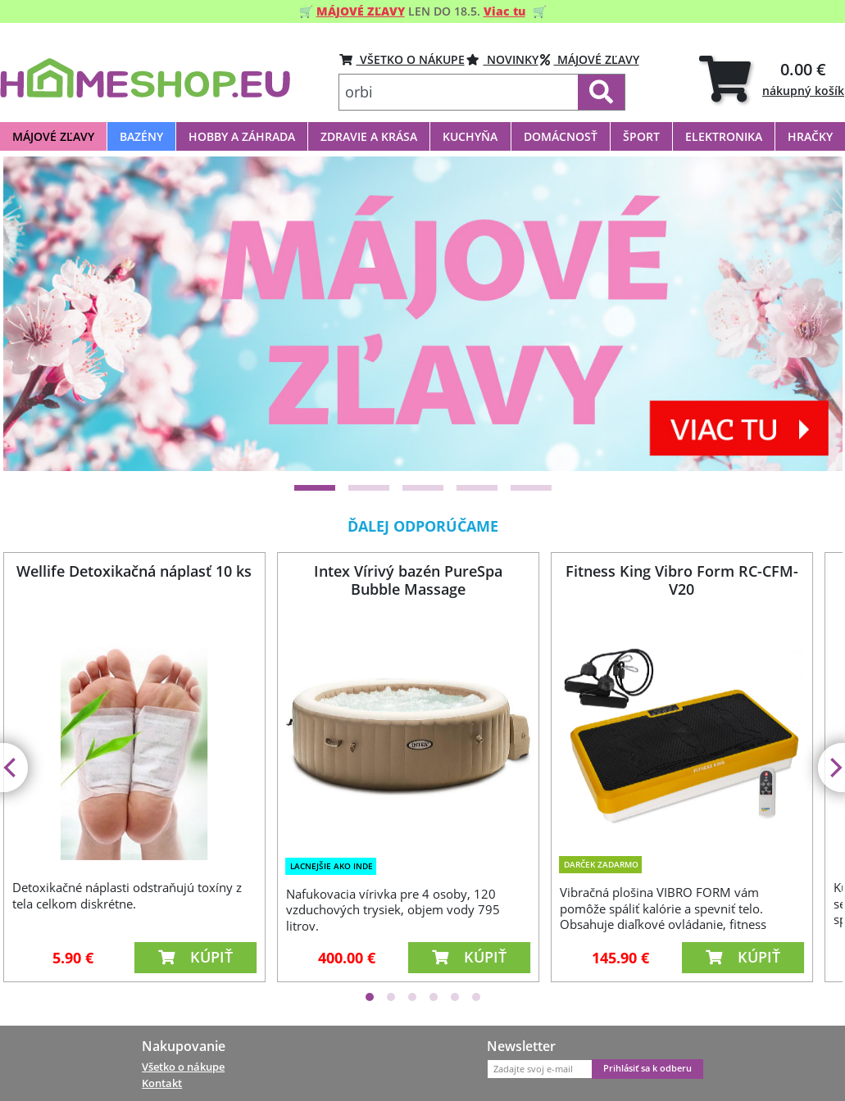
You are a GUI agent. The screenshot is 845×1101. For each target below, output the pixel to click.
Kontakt (162, 1083)
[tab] (771, 78)
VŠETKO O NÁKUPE (402, 59)
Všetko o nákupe (183, 1066)
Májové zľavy (589, 59)
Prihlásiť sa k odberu (647, 1068)
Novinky (502, 59)
